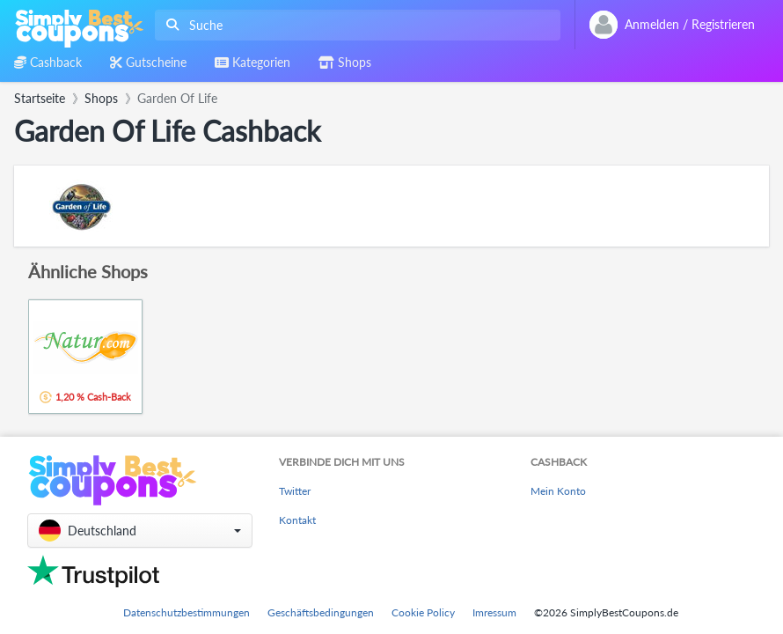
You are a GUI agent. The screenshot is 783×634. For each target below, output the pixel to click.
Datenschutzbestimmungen (186, 612)
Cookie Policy (423, 612)
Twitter (295, 491)
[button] (139, 530)
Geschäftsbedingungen (320, 612)
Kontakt (297, 520)
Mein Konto (558, 491)
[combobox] (354, 25)
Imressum (494, 612)
